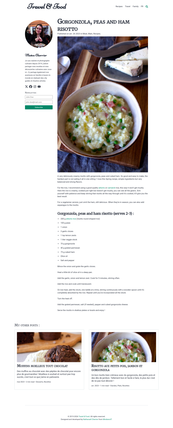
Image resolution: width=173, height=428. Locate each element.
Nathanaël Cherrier (90, 419)
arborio (102, 188)
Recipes (119, 6)
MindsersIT (107, 419)
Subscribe (39, 107)
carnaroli (111, 188)
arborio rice (71, 219)
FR (142, 6)
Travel (127, 6)
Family (136, 6)
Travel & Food (46, 6)
